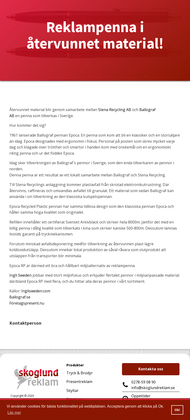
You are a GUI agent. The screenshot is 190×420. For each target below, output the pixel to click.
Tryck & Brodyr (79, 372)
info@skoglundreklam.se (153, 387)
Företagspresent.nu (26, 303)
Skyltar (72, 390)
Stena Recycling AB (114, 109)
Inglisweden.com (35, 291)
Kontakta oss (150, 369)
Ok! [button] (177, 410)
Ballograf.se (19, 297)
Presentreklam (79, 381)
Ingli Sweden (20, 275)
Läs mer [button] (14, 413)
